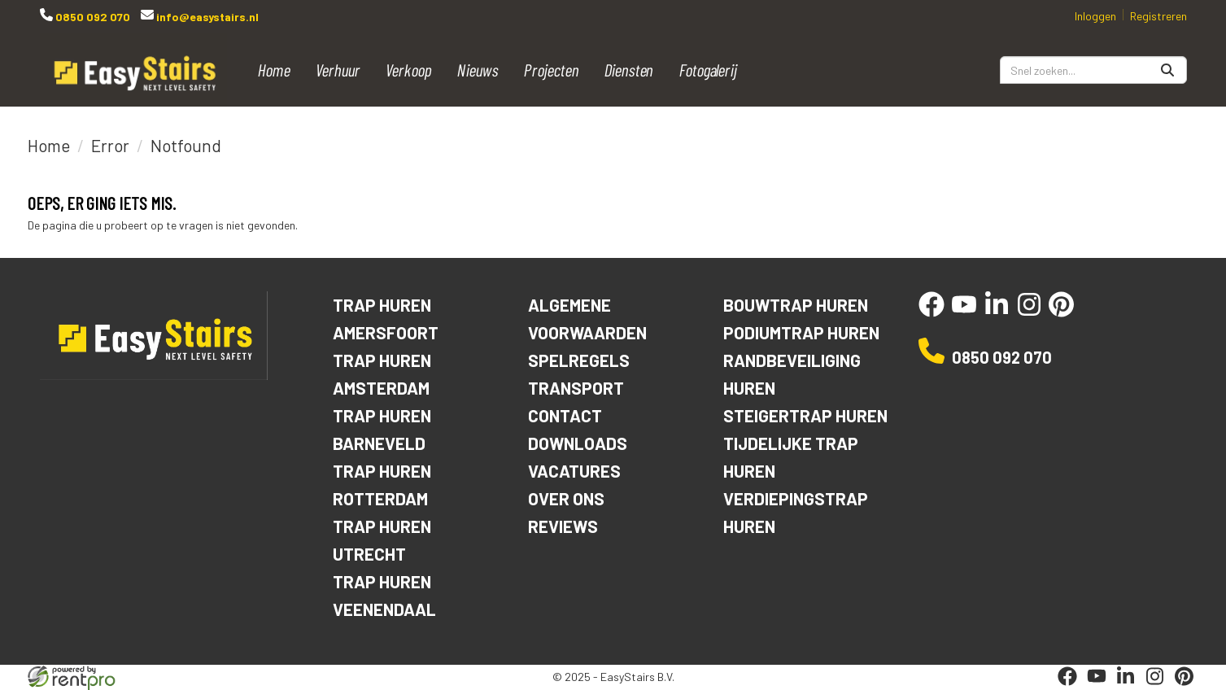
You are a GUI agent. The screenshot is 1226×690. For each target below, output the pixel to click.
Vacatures (574, 471)
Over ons (566, 498)
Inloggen (1095, 16)
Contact (565, 415)
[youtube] (964, 313)
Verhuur (338, 69)
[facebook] (931, 313)
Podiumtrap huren (801, 332)
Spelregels (579, 360)
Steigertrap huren (805, 415)
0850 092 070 (91, 17)
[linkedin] (997, 313)
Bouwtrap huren (795, 305)
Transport (576, 388)
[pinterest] (1062, 313)
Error (110, 145)
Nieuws (478, 69)
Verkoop (409, 69)
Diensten (629, 69)
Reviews (563, 526)
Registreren (1158, 16)
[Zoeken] (1167, 70)
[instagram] (1029, 313)
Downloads (577, 443)
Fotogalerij (709, 69)
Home (274, 69)
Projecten (551, 69)
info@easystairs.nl (206, 17)
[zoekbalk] (1093, 70)
